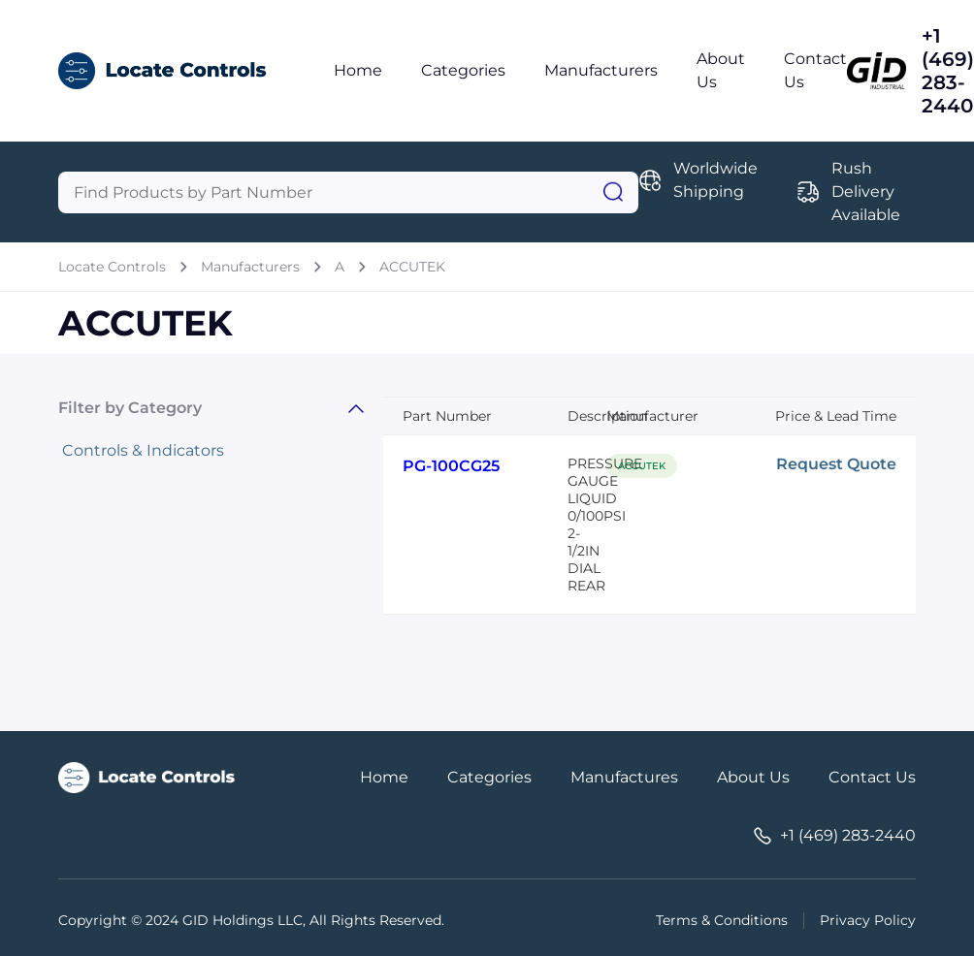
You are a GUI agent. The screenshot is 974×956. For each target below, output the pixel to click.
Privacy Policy (868, 920)
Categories (463, 70)
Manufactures (624, 777)
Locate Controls (112, 266)
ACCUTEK (412, 266)
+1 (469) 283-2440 (948, 70)
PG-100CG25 (451, 466)
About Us (753, 777)
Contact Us (872, 777)
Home (358, 70)
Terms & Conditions (722, 920)
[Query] (348, 192)
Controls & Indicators (143, 450)
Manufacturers (601, 70)
